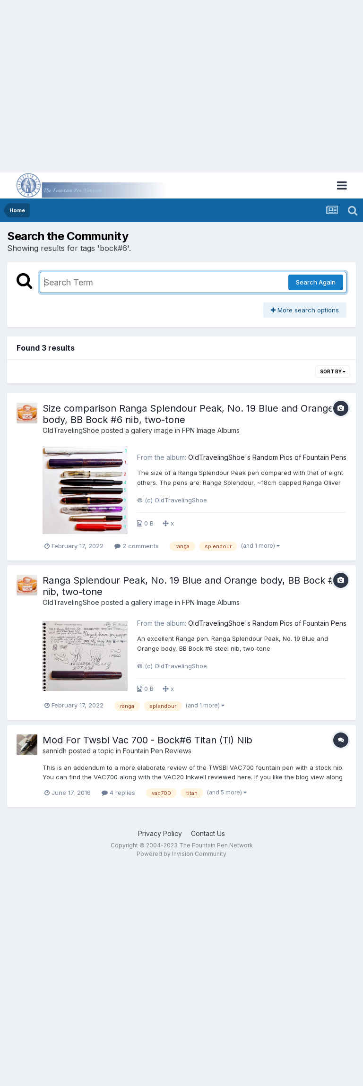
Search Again (316, 282)
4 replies (118, 792)
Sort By (333, 371)
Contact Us (208, 833)
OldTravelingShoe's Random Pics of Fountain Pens (267, 457)
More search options (305, 310)
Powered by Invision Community (181, 853)
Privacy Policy (160, 833)
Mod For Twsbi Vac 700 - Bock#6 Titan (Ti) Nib (147, 740)
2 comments (136, 546)
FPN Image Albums (211, 430)
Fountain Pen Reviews (157, 751)
